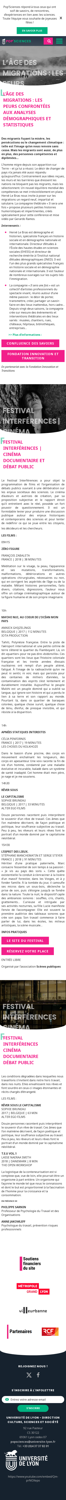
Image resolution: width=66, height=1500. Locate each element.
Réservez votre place (28, 951)
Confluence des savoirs (30, 343)
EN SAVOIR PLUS (32, 30)
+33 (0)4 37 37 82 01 (36, 1446)
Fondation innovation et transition (33, 356)
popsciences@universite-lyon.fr (33, 1442)
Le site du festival (25, 940)
